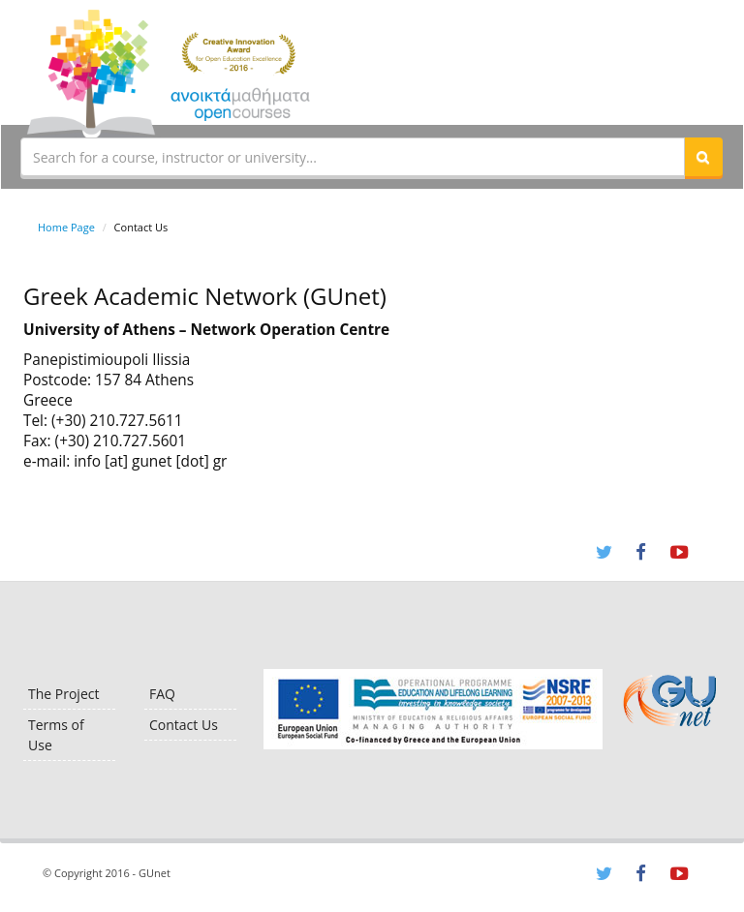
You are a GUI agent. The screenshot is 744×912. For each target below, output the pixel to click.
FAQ (162, 693)
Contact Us (183, 724)
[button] (703, 156)
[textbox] (352, 156)
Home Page (66, 227)
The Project (63, 693)
